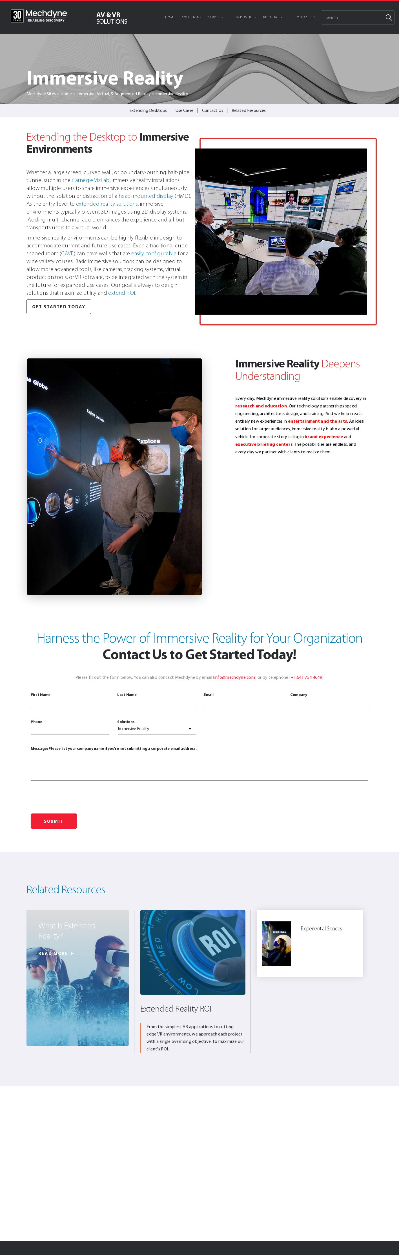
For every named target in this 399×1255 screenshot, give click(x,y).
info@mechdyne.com (234, 677)
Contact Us (305, 17)
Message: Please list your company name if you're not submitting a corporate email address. (199, 763)
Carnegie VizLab (91, 180)
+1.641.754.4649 (306, 677)
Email (243, 700)
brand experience (324, 436)
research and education (261, 406)
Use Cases (184, 110)
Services (215, 17)
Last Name (156, 700)
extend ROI (121, 293)
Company (329, 700)
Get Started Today (58, 306)
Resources (272, 17)
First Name (70, 700)
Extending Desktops (148, 110)
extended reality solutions (107, 204)
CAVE (67, 253)
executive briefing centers (264, 444)
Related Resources (249, 110)
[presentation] (73, 799)
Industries (246, 17)
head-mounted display (146, 196)
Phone (70, 727)
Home (170, 17)
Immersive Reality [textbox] (133, 728)
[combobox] (157, 730)
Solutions (191, 17)
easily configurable (154, 253)
